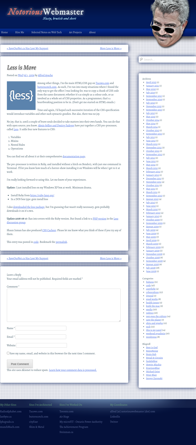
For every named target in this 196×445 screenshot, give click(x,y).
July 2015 (150, 113)
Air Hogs (64, 416)
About (92, 32)
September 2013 (154, 133)
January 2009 (152, 250)
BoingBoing (152, 350)
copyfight (151, 288)
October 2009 (153, 219)
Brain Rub (151, 354)
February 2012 (153, 171)
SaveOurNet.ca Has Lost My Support (27, 48)
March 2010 (152, 209)
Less (16, 129)
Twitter (114, 422)
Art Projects (75, 32)
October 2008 (153, 257)
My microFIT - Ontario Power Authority (80, 422)
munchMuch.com (10, 427)
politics (150, 312)
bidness (150, 281)
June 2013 (150, 140)
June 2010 (151, 206)
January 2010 (152, 216)
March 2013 (152, 144)
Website (11, 345)
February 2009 (153, 247)
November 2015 (154, 106)
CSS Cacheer (49, 230)
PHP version (99, 218)
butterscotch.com (47, 87)
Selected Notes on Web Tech (46, 32)
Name (11, 328)
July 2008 (150, 267)
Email (11, 337)
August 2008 (152, 264)
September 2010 (154, 195)
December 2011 (153, 178)
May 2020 (151, 89)
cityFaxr (33, 422)
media (149, 309)
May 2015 (150, 116)
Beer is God (152, 347)
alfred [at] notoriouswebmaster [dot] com (132, 411)
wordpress (151, 336)
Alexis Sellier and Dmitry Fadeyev (56, 125)
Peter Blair (151, 374)
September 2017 (154, 96)
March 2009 (152, 243)
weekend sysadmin (155, 333)
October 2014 (152, 120)
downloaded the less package (29, 207)
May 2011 (150, 188)
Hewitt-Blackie (153, 364)
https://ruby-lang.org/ (42, 195)
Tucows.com (102, 83)
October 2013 (152, 130)
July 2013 (150, 137)
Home (4, 32)
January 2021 (152, 85)
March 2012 (152, 168)
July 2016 (150, 102)
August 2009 (152, 226)
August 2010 (152, 199)
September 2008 (154, 260)
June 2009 (151, 233)
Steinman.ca (66, 432)
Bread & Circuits (154, 357)
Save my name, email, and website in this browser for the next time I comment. (52, 353)
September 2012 (154, 154)
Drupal (149, 295)
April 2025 (151, 82)
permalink (61, 242)
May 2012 (150, 164)
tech (148, 326)
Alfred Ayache (45, 75)
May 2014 (150, 123)
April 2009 (151, 240)
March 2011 (151, 192)
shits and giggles (154, 323)
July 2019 (150, 92)
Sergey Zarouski (154, 378)
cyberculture (152, 292)
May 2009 (151, 236)
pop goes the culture (156, 316)
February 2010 (153, 212)
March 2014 (152, 126)
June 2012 (151, 161)
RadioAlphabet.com (11, 411)
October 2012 (152, 151)
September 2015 (154, 109)
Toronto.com (66, 411)
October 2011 (152, 185)
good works (152, 299)
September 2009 (154, 223)
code (35, 242)
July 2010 (150, 202)
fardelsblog (151, 361)
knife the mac (153, 306)
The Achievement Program (73, 427)
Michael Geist (153, 371)
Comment (13, 286)
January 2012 (152, 175)
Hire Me (19, 32)
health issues (152, 302)
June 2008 (151, 271)
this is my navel (154, 330)
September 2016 (154, 99)
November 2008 (154, 254)
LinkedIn (115, 416)
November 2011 (153, 181)
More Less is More (111, 48)
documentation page (74, 156)
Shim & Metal (36, 427)
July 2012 (150, 157)
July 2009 (150, 230)
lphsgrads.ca (7, 422)
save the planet (153, 319)
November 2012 (154, 147)
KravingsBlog (153, 368)
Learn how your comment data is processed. (73, 370)
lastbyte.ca (6, 416)
